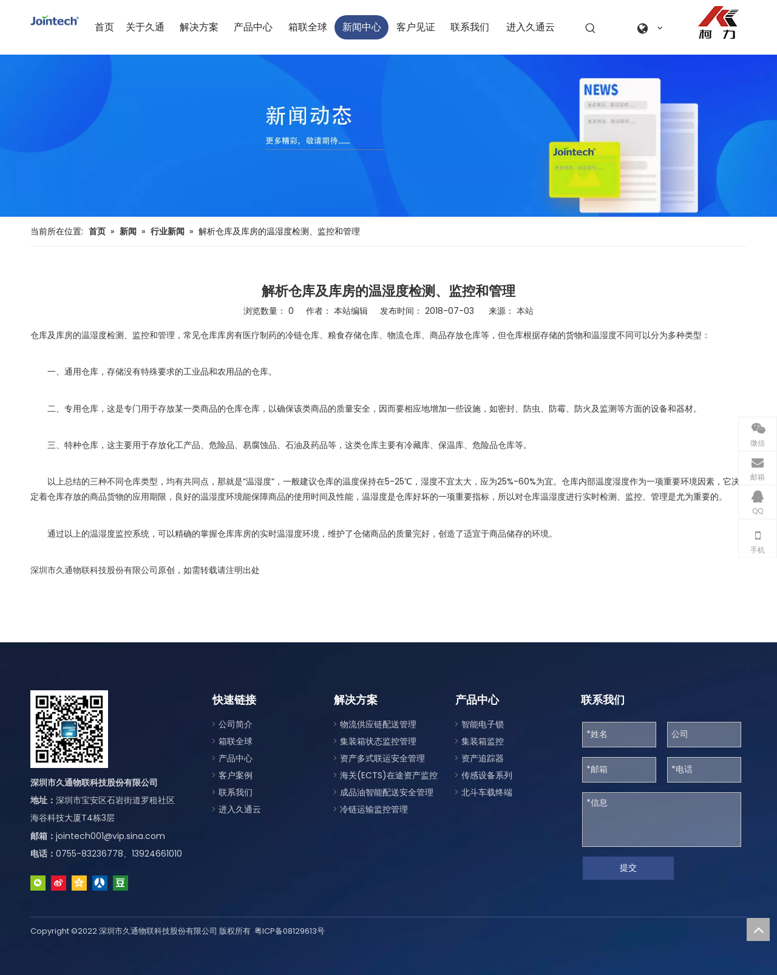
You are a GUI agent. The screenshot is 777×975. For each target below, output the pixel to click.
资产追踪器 (482, 758)
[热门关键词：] (590, 28)
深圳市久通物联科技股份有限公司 (94, 570)
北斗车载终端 (486, 792)
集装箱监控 (482, 741)
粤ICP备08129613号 (289, 931)
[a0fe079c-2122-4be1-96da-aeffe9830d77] (718, 22)
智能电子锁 (482, 724)
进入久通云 (240, 809)
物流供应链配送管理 (378, 724)
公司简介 (236, 724)
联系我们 (236, 792)
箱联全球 (236, 741)
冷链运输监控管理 (374, 809)
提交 (628, 867)
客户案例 (236, 775)
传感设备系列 (486, 775)
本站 (525, 311)
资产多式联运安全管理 (382, 758)
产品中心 (236, 758)
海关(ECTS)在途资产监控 (389, 775)
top (758, 929)
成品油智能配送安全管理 (386, 792)
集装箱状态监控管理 (378, 741)
